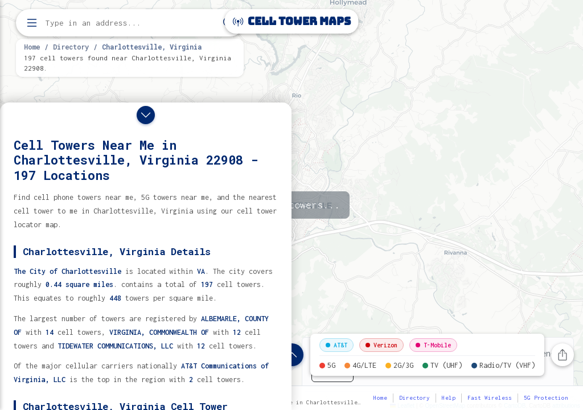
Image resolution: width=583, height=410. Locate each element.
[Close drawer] (146, 115)
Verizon (381, 345)
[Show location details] (292, 354)
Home (32, 46)
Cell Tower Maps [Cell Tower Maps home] (292, 21)
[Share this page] (562, 354)
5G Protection (546, 398)
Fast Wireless (489, 398)
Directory (71, 46)
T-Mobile (433, 345)
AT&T (336, 345)
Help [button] (448, 398)
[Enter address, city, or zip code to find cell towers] (131, 23)
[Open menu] (32, 22)
